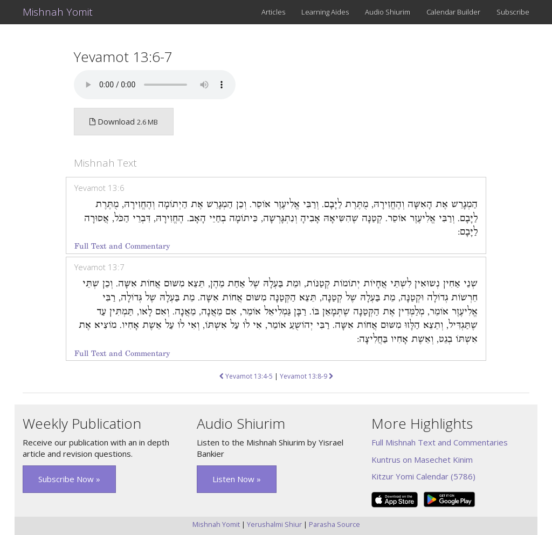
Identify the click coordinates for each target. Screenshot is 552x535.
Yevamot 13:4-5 (246, 376)
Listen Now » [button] (236, 479)
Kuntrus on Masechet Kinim (422, 459)
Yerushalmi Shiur (274, 524)
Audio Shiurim (387, 12)
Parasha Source (334, 524)
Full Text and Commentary (122, 246)
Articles (273, 12)
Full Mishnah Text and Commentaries (439, 442)
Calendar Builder (453, 12)
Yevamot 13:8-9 (306, 376)
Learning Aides (325, 12)
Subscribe (512, 12)
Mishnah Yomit (58, 12)
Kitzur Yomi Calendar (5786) (423, 476)
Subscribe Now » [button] (69, 479)
